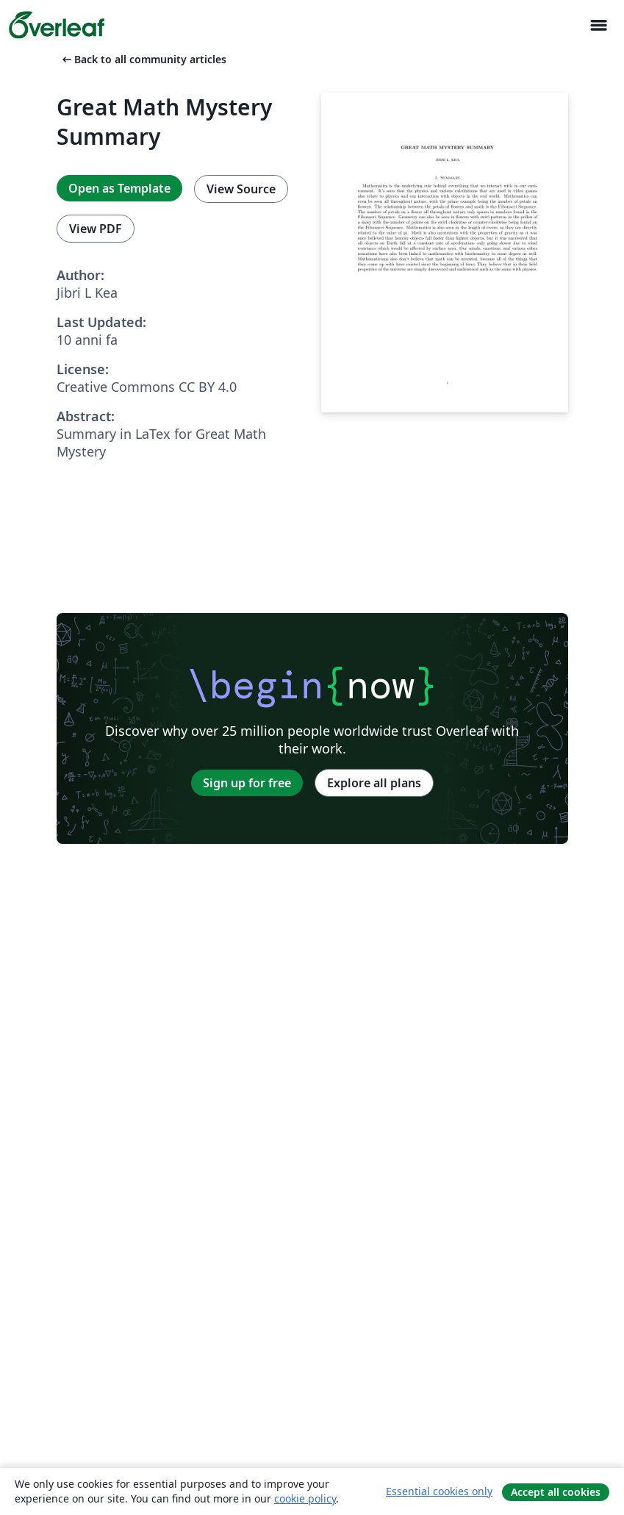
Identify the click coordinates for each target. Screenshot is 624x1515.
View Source (241, 189)
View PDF (95, 229)
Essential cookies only (439, 1491)
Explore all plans (374, 783)
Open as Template (119, 188)
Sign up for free (247, 783)
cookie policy (305, 1498)
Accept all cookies (555, 1492)
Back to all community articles (143, 59)
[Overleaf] (56, 25)
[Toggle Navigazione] (598, 25)
